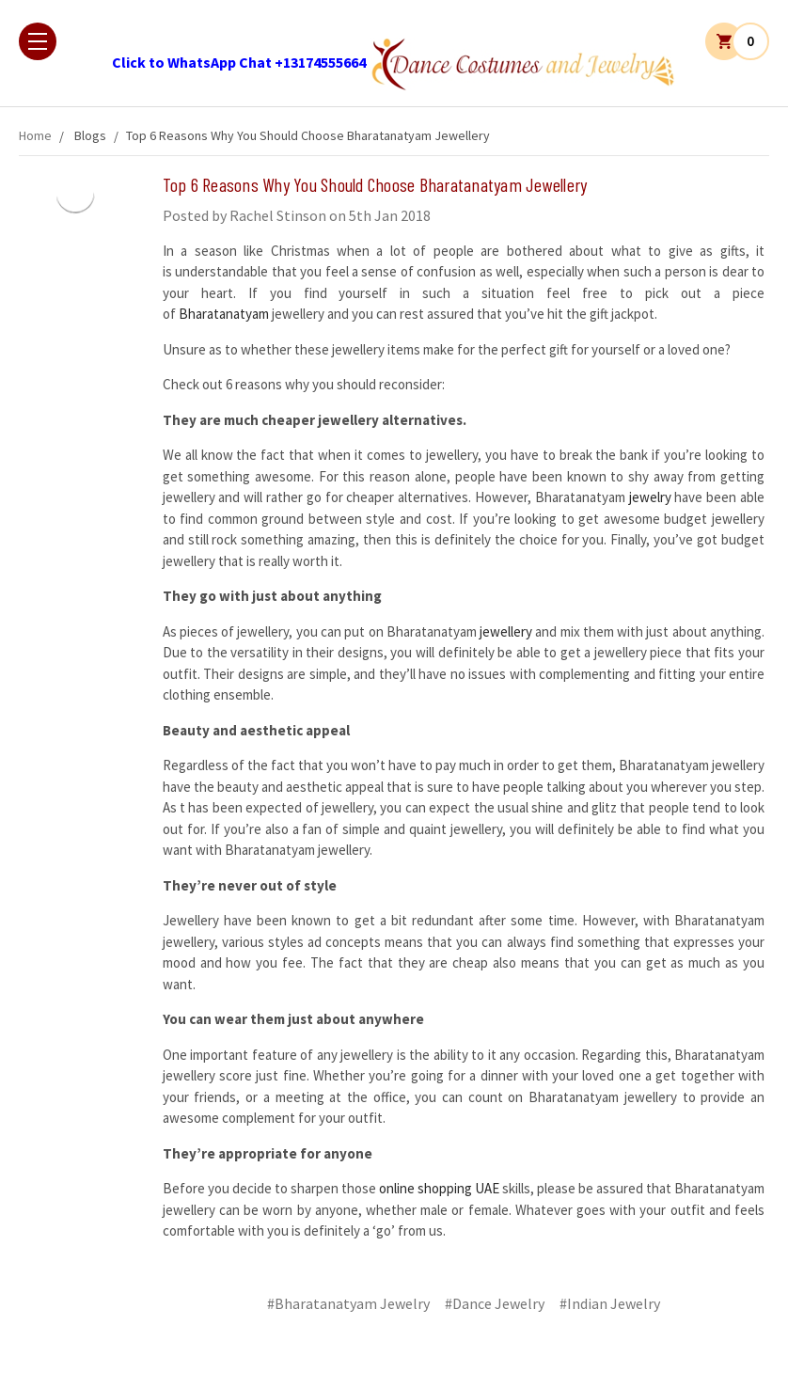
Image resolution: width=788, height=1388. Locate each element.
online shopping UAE (440, 1188)
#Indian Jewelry (609, 1303)
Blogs (90, 135)
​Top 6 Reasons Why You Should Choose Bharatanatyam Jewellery (308, 135)
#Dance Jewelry (494, 1303)
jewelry (652, 497)
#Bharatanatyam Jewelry (348, 1303)
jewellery (504, 631)
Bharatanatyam (224, 314)
